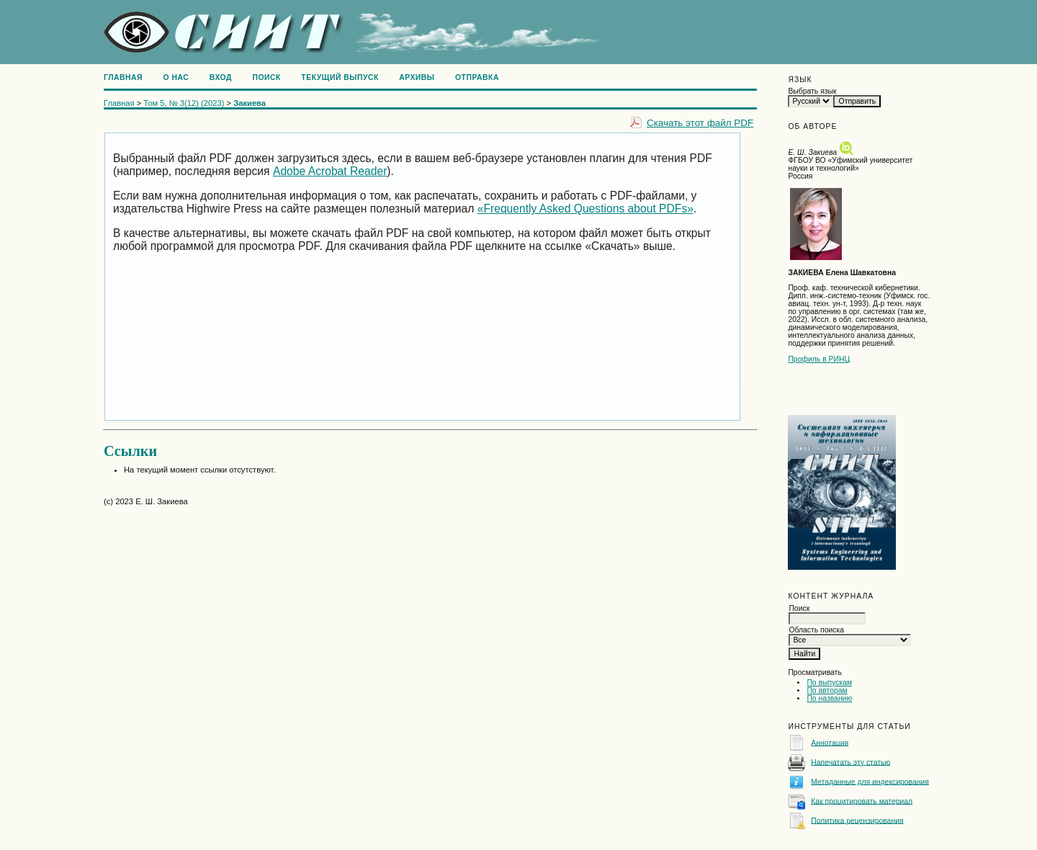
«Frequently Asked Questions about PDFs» (585, 208)
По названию (829, 698)
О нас (176, 77)
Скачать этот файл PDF (700, 122)
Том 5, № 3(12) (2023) (183, 103)
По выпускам (829, 682)
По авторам (827, 690)
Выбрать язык (812, 91)
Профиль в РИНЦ (819, 359)
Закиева (249, 103)
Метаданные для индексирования (870, 781)
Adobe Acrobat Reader (330, 171)
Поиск (266, 77)
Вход (221, 77)
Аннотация (829, 742)
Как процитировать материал (861, 801)
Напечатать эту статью (850, 762)
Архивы (416, 77)
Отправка (477, 77)
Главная (123, 77)
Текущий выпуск (340, 77)
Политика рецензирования (857, 820)
